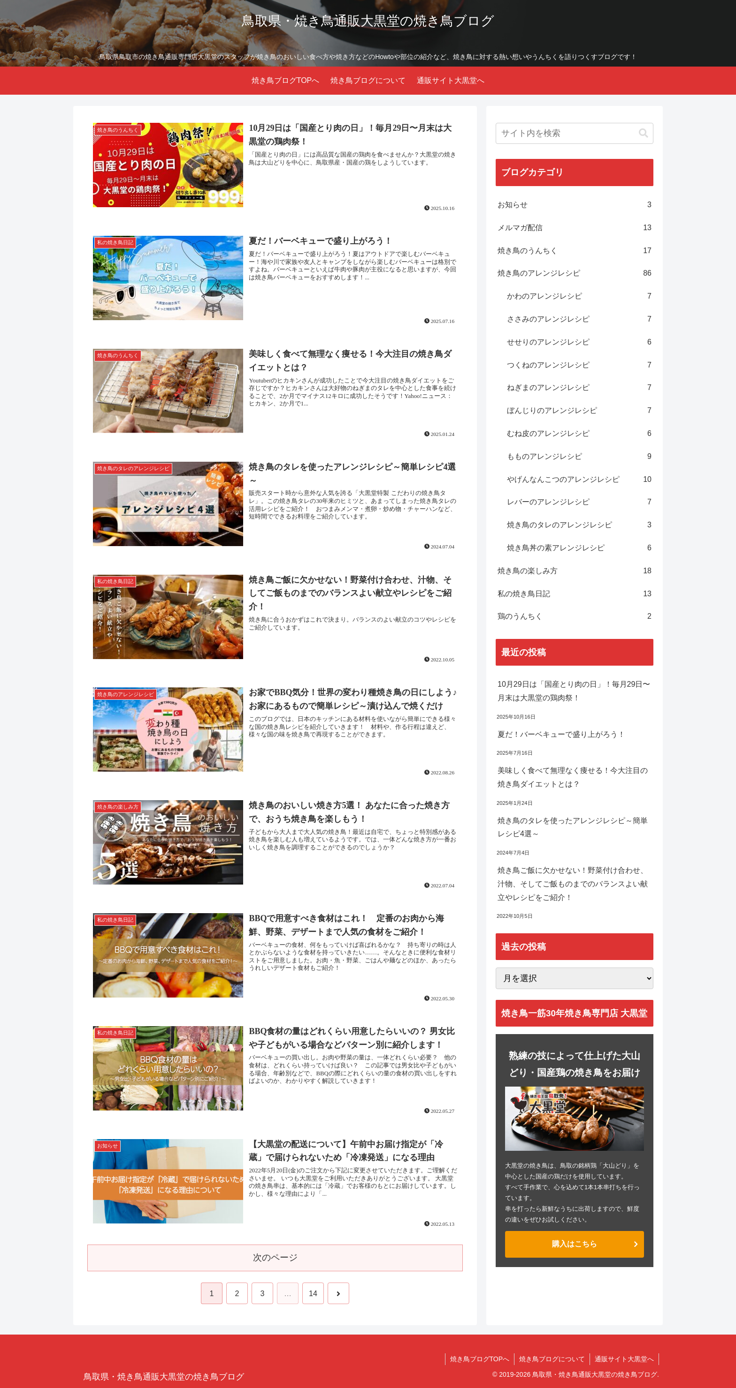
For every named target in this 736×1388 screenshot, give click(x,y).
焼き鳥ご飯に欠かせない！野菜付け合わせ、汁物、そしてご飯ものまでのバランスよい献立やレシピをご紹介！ (573, 883)
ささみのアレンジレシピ (579, 319)
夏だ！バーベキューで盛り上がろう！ (561, 734)
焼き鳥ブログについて (552, 1359)
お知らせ (575, 205)
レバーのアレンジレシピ (579, 502)
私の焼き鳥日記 (575, 594)
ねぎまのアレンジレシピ (579, 388)
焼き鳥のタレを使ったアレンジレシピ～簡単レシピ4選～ (575, 827)
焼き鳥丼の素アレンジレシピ (579, 548)
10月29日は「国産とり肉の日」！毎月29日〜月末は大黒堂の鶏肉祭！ (574, 691)
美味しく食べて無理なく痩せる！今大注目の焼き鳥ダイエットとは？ (573, 777)
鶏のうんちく (575, 616)
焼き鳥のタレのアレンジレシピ (579, 525)
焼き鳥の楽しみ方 (575, 571)
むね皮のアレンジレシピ (579, 434)
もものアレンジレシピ (579, 457)
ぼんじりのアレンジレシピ (579, 411)
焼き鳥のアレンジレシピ (575, 273)
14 (313, 1294)
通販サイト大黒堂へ (624, 1359)
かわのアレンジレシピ (579, 296)
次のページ (275, 1257)
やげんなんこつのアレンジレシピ (579, 480)
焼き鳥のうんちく (575, 251)
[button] (643, 133)
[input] (574, 133)
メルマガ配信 (575, 228)
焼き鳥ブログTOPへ (479, 1359)
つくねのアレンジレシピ (579, 365)
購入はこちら (574, 1244)
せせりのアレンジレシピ (579, 342)
